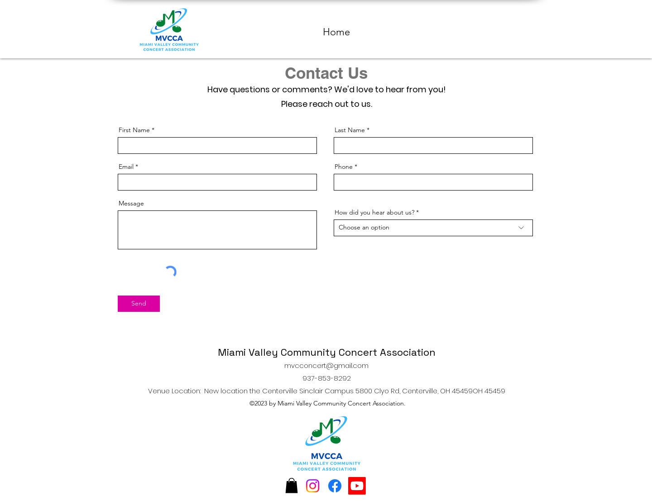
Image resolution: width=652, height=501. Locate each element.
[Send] (139, 304)
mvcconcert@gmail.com (326, 365)
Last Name (350, 130)
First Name (134, 130)
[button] (291, 485)
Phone (344, 166)
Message (131, 203)
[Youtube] (357, 486)
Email (126, 166)
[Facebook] (335, 486)
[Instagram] (312, 486)
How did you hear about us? (374, 212)
